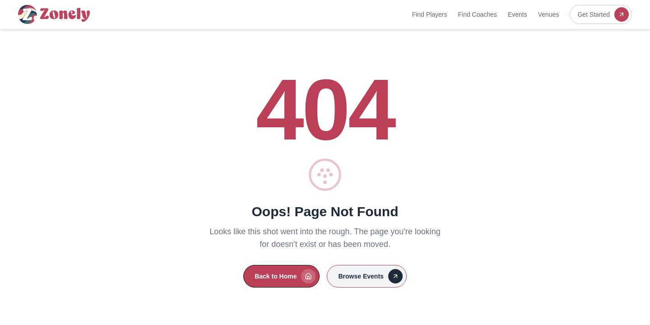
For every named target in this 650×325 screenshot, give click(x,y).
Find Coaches (477, 14)
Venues (548, 14)
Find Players (429, 14)
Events (517, 14)
